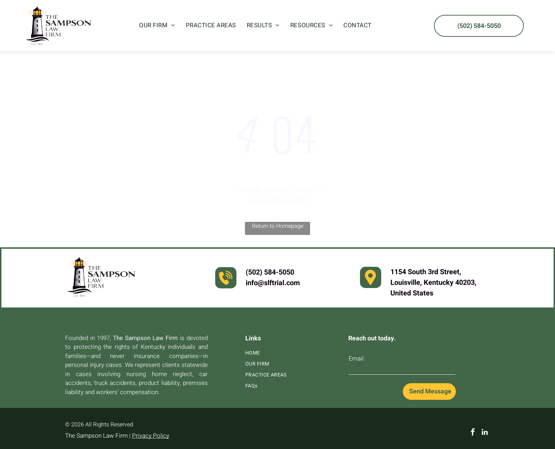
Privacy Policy (150, 435)
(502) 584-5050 (270, 272)
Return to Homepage (277, 226)
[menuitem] (157, 25)
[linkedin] (485, 433)
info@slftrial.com (273, 283)
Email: (357, 358)
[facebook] (473, 433)
